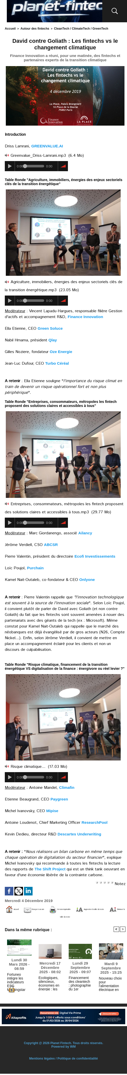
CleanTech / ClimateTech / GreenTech (74, 28)
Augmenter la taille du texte (36, 917)
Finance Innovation (86, 316)
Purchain (35, 567)
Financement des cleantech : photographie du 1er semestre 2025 (80, 984)
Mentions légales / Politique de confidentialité (63, 1060)
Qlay (52, 339)
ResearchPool (95, 822)
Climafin (67, 787)
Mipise (52, 810)
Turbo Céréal (57, 363)
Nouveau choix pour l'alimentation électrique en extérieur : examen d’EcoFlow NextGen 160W (109, 984)
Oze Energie (61, 351)
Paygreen (59, 798)
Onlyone (87, 579)
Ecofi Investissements (95, 556)
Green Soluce (51, 328)
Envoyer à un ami (52, 909)
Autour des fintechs (32, 28)
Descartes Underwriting (80, 833)
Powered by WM (63, 1048)
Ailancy (85, 532)
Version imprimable (99, 909)
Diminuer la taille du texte (97, 917)
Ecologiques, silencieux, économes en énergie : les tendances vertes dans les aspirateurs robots (50, 984)
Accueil (10, 28)
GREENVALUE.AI (47, 145)
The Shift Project (51, 868)
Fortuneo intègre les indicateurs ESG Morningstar (18, 979)
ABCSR (51, 544)
